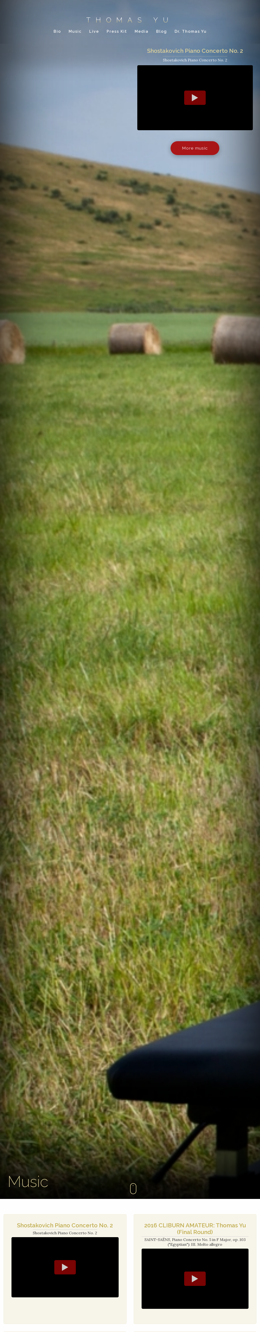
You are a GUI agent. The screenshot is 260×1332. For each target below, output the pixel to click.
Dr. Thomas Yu (191, 32)
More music (195, 148)
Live (94, 32)
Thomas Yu (130, 20)
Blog (161, 32)
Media (142, 32)
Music (75, 32)
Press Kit (117, 32)
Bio (57, 32)
